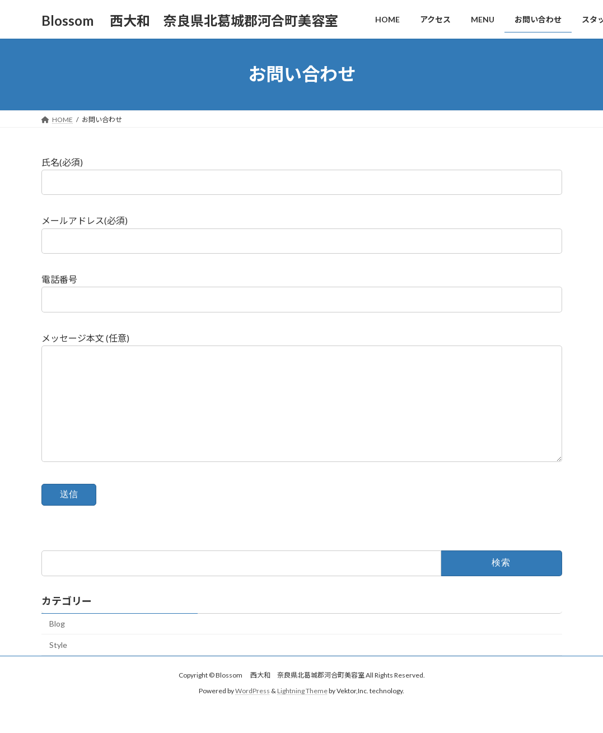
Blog (57, 646)
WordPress (252, 713)
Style (58, 667)
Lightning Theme (302, 713)
